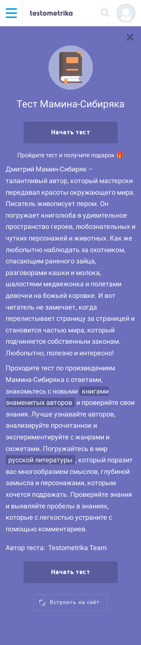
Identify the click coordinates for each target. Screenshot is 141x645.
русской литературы (40, 460)
